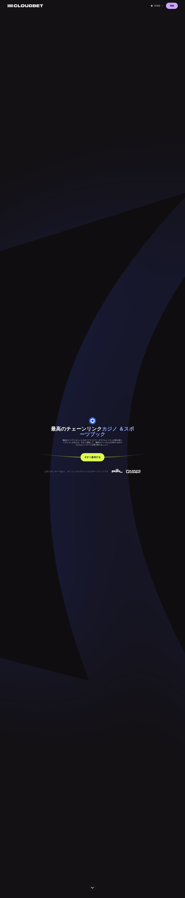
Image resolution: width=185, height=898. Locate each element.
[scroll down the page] (92, 887)
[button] (157, 5)
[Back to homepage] (25, 6)
